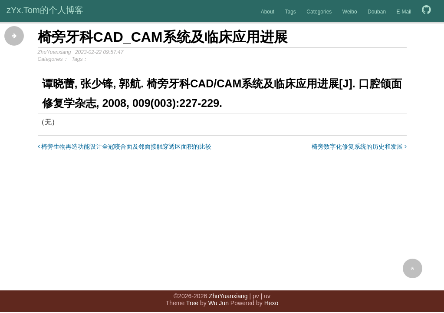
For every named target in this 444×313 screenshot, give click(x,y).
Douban (377, 12)
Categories (319, 12)
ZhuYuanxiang (228, 296)
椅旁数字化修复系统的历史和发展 (359, 146)
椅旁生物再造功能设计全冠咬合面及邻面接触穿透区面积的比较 (125, 146)
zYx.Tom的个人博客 (45, 10)
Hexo (271, 303)
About (267, 12)
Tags (290, 12)
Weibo (349, 12)
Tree (192, 303)
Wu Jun (218, 303)
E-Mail (404, 12)
